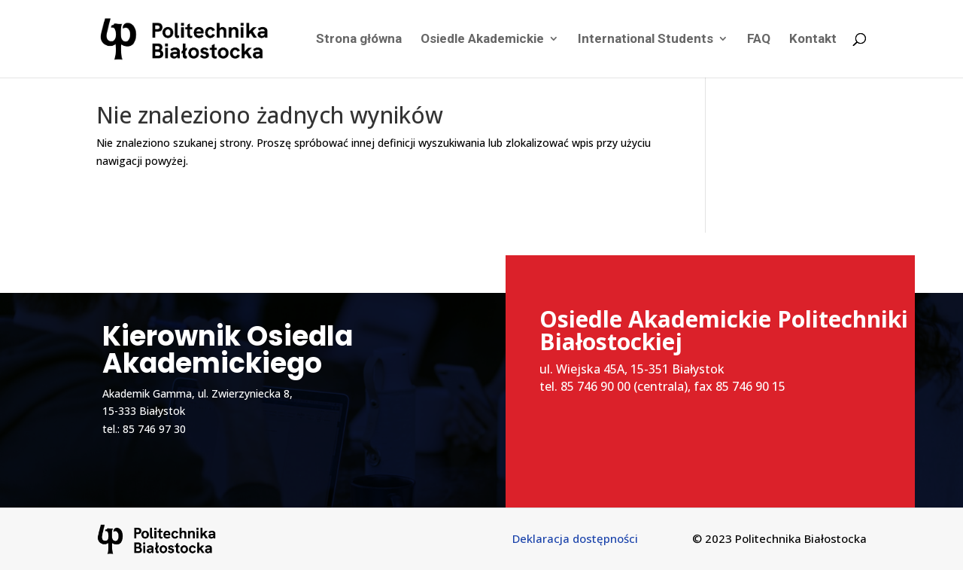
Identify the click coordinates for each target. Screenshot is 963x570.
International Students (645, 40)
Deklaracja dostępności (575, 538)
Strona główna (359, 40)
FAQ (758, 40)
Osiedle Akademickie (482, 40)
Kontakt (813, 40)
